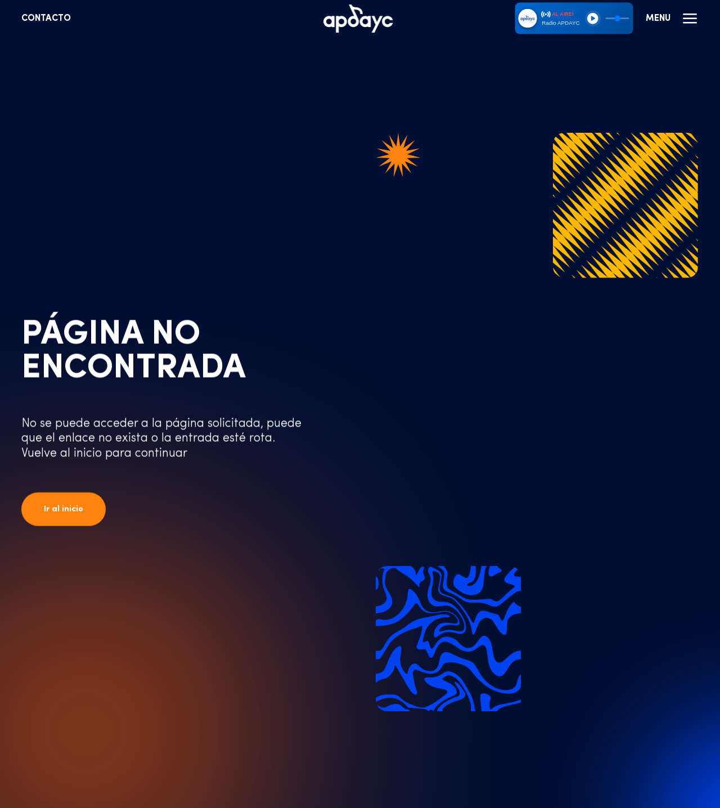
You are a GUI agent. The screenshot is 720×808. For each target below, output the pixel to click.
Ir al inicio (63, 509)
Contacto (46, 18)
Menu (672, 18)
